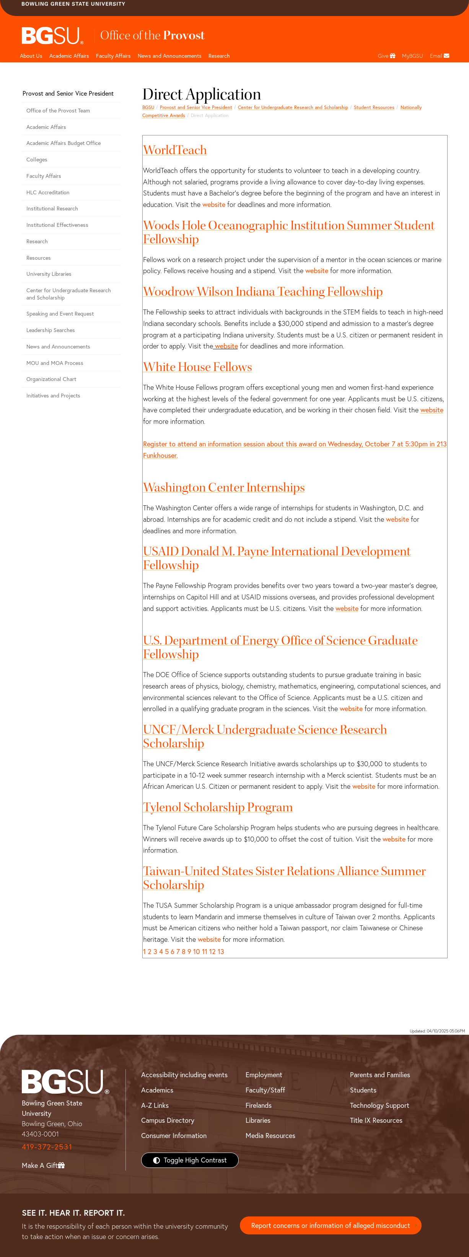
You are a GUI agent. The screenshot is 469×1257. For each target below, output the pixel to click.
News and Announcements (170, 55)
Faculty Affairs (43, 176)
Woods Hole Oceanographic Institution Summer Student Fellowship (289, 232)
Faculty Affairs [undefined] (113, 55)
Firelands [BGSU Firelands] (259, 1105)
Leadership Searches (50, 330)
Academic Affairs (69, 55)
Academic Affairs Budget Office (63, 143)
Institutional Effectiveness (57, 224)
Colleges (36, 159)
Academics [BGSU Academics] (157, 1090)
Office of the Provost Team (58, 110)
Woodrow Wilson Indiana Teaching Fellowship (263, 291)
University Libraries (49, 273)
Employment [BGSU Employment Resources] (264, 1074)
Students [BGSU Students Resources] (363, 1090)
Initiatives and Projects (53, 395)
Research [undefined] (219, 55)
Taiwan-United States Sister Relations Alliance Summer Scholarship (284, 878)
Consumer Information (174, 1135)
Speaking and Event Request (60, 313)
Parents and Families (380, 1074)
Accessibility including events (184, 1074)
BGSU (148, 107)
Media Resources (270, 1135)
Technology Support (379, 1105)
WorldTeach (175, 150)
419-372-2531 (47, 1146)
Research (37, 241)
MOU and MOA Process (54, 363)
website (213, 204)
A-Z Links (155, 1105)
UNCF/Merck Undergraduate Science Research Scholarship (265, 736)
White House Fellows (197, 367)
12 (212, 951)
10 (196, 951)
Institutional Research (52, 208)
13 (221, 951)
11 (204, 951)
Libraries (258, 1120)
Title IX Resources (376, 1120)
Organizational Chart (51, 379)
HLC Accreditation (48, 192)
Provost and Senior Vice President (196, 107)
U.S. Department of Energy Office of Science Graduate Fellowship (280, 647)
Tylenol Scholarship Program (218, 807)
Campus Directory (167, 1120)
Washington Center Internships (224, 487)
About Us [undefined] (31, 55)
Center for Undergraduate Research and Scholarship (293, 107)
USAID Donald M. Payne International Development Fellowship (277, 558)
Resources (38, 257)
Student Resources (374, 107)
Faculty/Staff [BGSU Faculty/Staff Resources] (265, 1090)
